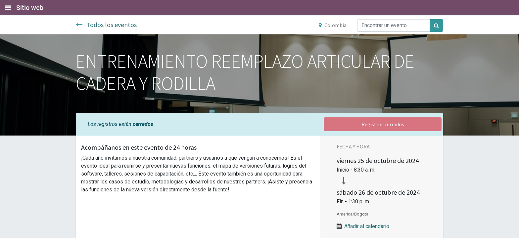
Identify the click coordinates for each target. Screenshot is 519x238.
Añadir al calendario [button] (366, 226)
